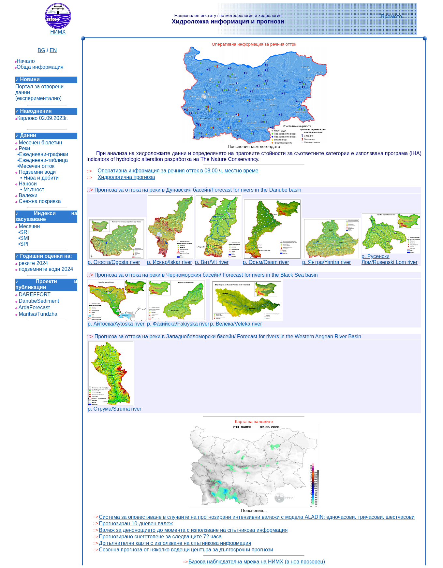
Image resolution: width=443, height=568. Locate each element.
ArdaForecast (32, 307)
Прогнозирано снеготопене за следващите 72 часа (160, 536)
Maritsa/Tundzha (36, 314)
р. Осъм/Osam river (272, 260)
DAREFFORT (33, 294)
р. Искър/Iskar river (170, 260)
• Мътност (29, 189)
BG (41, 50)
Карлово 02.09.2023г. (41, 118)
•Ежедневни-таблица (41, 160)
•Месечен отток (34, 166)
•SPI (21, 244)
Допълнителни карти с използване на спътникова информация (175, 543)
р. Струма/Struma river (114, 406)
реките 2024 (31, 263)
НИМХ (58, 29)
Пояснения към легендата (254, 146)
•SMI (22, 238)
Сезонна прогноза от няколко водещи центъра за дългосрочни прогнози (186, 549)
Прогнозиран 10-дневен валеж (136, 523)
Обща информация (39, 67)
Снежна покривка (38, 201)
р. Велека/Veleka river (246, 321)
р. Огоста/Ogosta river (117, 260)
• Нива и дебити (37, 178)
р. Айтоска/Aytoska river (117, 321)
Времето (391, 16)
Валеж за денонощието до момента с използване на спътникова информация (193, 530)
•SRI (22, 232)
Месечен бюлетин (38, 142)
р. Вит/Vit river (218, 260)
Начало (25, 61)
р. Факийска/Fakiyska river (178, 321)
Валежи (26, 195)
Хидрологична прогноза (126, 177)
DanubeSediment (37, 301)
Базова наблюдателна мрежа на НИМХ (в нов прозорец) (256, 561)
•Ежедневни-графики (41, 154)
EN (53, 50)
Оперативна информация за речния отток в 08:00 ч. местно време (178, 170)
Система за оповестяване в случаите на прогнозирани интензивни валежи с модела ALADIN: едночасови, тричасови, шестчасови (257, 517)
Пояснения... (254, 510)
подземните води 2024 (44, 269)
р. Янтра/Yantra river (331, 260)
